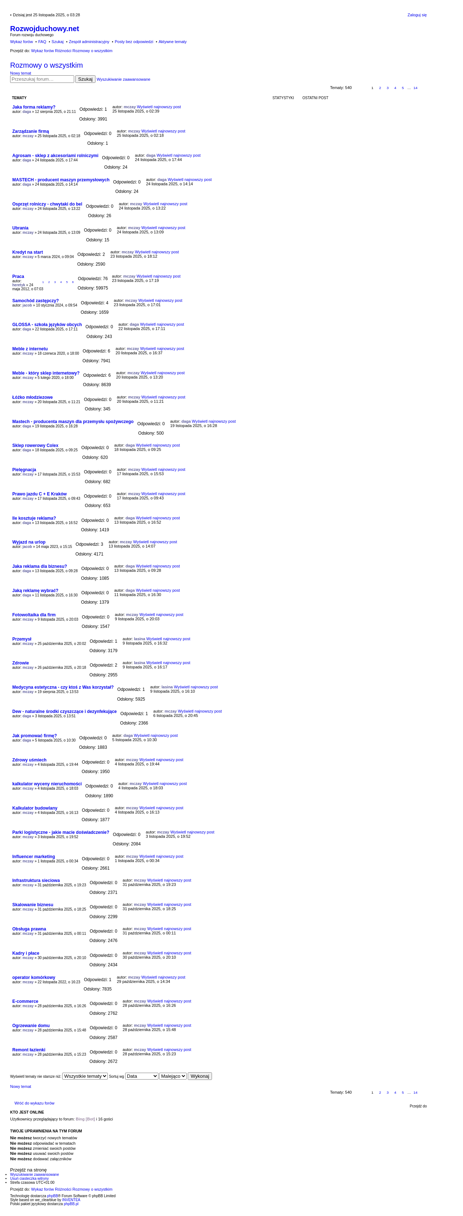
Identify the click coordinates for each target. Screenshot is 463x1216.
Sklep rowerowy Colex (35, 445)
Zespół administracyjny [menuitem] (89, 41)
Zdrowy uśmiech (29, 760)
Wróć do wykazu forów (34, 1103)
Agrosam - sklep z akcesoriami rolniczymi (55, 155)
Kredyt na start (27, 252)
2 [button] (380, 88)
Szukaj (85, 79)
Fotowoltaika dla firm (34, 614)
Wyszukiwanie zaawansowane (123, 79)
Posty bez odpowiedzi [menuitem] (134, 41)
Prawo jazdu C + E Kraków (39, 494)
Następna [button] (423, 88)
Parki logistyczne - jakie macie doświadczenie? (60, 832)
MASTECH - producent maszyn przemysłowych (61, 179)
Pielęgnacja (24, 469)
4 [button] (395, 88)
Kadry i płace (25, 953)
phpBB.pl (71, 1204)
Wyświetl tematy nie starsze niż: (59, 1076)
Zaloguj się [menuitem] (417, 15)
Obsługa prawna (29, 929)
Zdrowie (20, 663)
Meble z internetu (30, 348)
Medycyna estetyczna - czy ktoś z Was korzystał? (63, 687)
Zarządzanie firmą (30, 131)
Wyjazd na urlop (29, 542)
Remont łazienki (28, 1049)
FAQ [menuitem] (42, 41)
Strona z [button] (360, 88)
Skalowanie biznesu (32, 904)
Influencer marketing (33, 856)
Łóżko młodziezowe (32, 397)
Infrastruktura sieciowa (36, 880)
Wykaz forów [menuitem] (21, 41)
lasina (139, 639)
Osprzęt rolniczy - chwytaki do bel (47, 204)
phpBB (52, 1196)
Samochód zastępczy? (35, 300)
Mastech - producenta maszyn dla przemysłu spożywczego (72, 421)
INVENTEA (71, 1200)
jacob (27, 305)
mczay (130, 107)
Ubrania (20, 228)
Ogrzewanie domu (31, 1025)
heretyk (18, 285)
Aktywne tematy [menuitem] (172, 41)
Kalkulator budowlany (35, 808)
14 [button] (415, 88)
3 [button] (388, 88)
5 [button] (403, 88)
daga (26, 112)
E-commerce (25, 1001)
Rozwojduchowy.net (44, 29)
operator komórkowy (33, 977)
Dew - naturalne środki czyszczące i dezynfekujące (64, 711)
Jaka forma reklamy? (33, 107)
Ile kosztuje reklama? (34, 518)
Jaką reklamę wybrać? (35, 590)
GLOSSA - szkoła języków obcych (47, 324)
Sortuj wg (133, 1076)
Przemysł (21, 639)
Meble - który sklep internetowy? (46, 373)
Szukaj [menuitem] (58, 41)
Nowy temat (20, 73)
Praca (18, 276)
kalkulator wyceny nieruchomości (47, 783)
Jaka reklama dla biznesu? (39, 566)
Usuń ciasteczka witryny (29, 1179)
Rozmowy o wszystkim (46, 65)
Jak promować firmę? (34, 735)
